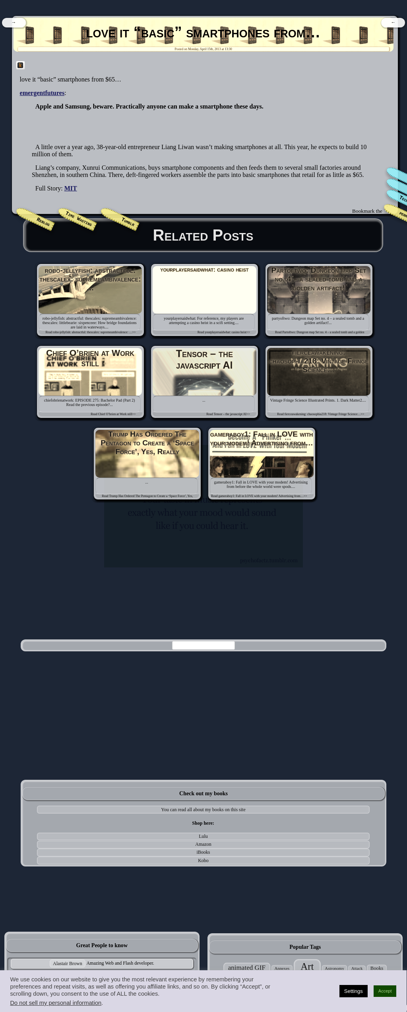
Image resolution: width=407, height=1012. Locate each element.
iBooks (203, 852)
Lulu (203, 836)
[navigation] (13, 22)
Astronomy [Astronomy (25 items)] (334, 968)
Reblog (43, 222)
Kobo (203, 860)
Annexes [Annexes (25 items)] (281, 968)
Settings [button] (353, 991)
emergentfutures (42, 92)
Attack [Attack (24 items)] (356, 968)
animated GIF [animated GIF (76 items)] (247, 967)
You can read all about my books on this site (203, 809)
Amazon (203, 844)
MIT (70, 188)
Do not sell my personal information (55, 1003)
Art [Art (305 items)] (307, 966)
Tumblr (128, 222)
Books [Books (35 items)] (377, 968)
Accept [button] (385, 991)
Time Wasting (78, 219)
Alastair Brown (67, 963)
